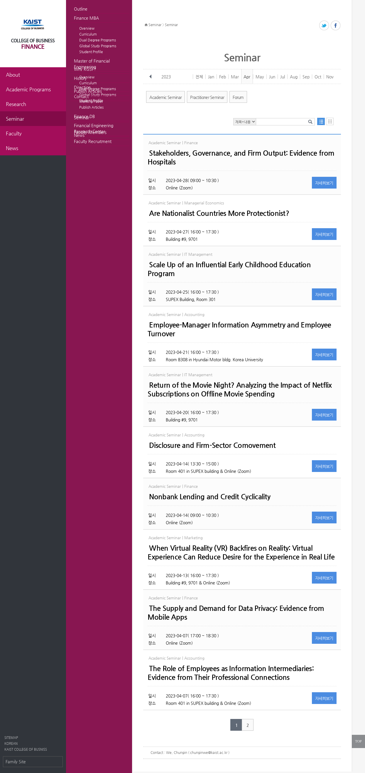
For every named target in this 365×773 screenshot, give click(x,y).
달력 (330, 121)
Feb (222, 76)
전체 (199, 76)
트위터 (324, 26)
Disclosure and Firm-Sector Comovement (212, 445)
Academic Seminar (165, 97)
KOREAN (11, 743)
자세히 (324, 183)
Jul (282, 76)
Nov (330, 76)
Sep (306, 76)
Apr (247, 76)
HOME (146, 25)
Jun (272, 76)
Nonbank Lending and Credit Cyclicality (209, 497)
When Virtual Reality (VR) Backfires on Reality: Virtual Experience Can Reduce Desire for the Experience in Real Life (241, 552)
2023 (166, 76)
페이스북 (336, 26)
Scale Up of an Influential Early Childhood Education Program (229, 269)
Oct (318, 76)
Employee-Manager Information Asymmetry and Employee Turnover (239, 329)
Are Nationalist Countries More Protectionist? (219, 213)
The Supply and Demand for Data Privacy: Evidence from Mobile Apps (236, 612)
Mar (235, 76)
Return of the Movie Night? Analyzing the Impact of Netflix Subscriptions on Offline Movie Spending (240, 389)
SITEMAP (11, 738)
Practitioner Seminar (207, 97)
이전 (150, 76)
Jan (211, 76)
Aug (294, 76)
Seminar (81, 117)
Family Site (16, 761)
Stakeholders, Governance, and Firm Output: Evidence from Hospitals (241, 157)
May (260, 76)
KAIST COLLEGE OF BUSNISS (25, 749)
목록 (321, 121)
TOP (358, 741)
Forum (238, 97)
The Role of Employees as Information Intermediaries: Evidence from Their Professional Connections (231, 672)
